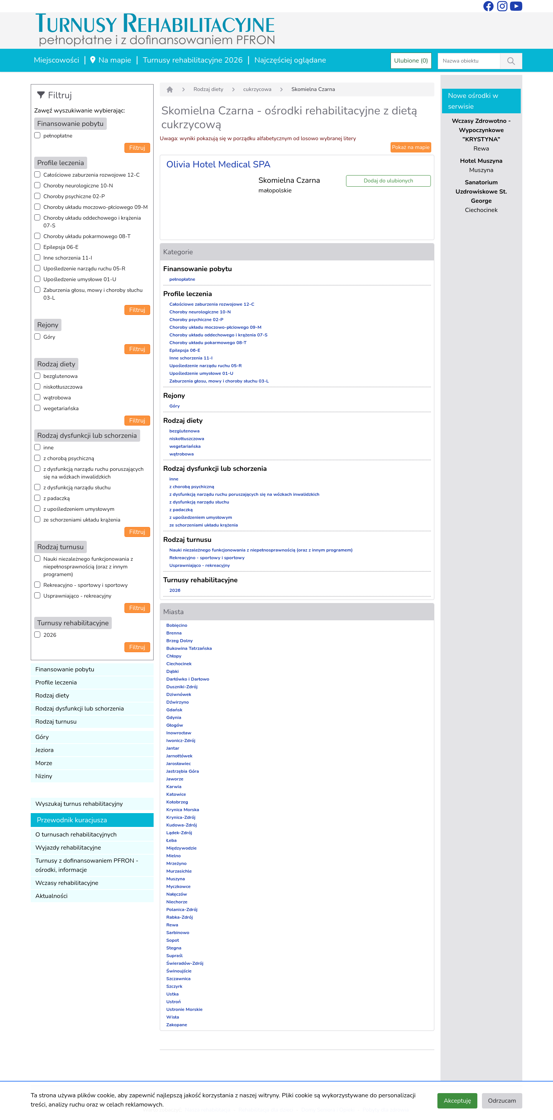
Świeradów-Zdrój (185, 963)
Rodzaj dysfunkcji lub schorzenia (79, 708)
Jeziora (44, 750)
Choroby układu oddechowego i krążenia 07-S (92, 221)
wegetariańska (61, 408)
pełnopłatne (58, 135)
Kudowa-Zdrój (181, 825)
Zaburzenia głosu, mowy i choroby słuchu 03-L (92, 294)
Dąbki (172, 671)
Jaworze (175, 779)
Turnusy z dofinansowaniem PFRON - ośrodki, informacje (86, 865)
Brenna (174, 633)
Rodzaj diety (52, 695)
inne (48, 447)
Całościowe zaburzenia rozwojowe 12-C (91, 175)
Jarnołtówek (179, 756)
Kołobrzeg (177, 802)
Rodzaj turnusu (56, 721)
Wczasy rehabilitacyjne (66, 883)
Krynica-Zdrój (180, 817)
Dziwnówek (178, 694)
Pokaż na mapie (411, 147)
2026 (49, 635)
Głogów (174, 725)
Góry (49, 337)
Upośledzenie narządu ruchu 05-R (84, 268)
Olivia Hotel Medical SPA (218, 164)
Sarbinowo (177, 932)
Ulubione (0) (411, 60)
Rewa (172, 925)
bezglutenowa (60, 376)
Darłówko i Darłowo (187, 679)
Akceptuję (457, 1101)
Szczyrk (174, 986)
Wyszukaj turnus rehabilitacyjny (79, 804)
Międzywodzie (181, 848)
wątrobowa (57, 397)
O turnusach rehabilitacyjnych (76, 834)
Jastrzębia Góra (182, 771)
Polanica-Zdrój (181, 909)
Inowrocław (178, 733)
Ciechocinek (179, 664)
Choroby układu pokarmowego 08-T (87, 236)
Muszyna (175, 879)
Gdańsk (174, 710)
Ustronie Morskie (184, 1009)
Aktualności (51, 896)
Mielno (173, 856)
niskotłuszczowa (63, 387)
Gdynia (173, 717)
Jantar (172, 748)
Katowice (176, 794)
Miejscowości (56, 60)
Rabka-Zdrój (179, 917)
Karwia (173, 787)
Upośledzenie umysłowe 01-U (79, 279)
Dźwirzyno (177, 702)
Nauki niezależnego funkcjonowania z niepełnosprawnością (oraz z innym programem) (88, 566)
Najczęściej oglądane (290, 60)
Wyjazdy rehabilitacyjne (68, 847)
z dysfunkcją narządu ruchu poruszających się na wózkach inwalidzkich (93, 473)
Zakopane (176, 1025)
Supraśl (174, 956)
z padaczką (56, 498)
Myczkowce (178, 886)
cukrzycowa (257, 89)
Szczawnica (178, 979)
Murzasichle (179, 871)
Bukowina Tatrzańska (189, 648)
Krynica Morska (182, 810)
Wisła (172, 1017)
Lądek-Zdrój (179, 833)
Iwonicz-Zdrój (180, 740)
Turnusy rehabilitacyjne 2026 (193, 60)
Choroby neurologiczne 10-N (78, 185)
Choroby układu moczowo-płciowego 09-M (95, 207)
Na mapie (110, 60)
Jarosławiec (178, 763)
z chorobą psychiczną (68, 458)
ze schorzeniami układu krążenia (81, 520)
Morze (43, 763)
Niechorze (176, 902)
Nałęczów (176, 894)
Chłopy (173, 656)
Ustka (172, 994)
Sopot (172, 940)
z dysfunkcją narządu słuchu (77, 487)
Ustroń (173, 1002)
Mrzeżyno (176, 863)
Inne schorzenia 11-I (67, 258)
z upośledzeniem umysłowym (78, 509)
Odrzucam (502, 1101)
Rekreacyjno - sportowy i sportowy (85, 585)
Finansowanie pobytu (64, 669)
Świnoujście (179, 971)
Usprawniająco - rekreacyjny (77, 596)
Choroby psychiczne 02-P (74, 196)
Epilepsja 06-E (60, 247)
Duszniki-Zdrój (181, 687)
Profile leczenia (56, 682)
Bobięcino (176, 625)
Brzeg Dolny (179, 641)
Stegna (173, 948)
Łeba (171, 840)
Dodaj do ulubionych (388, 180)
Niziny (43, 776)
